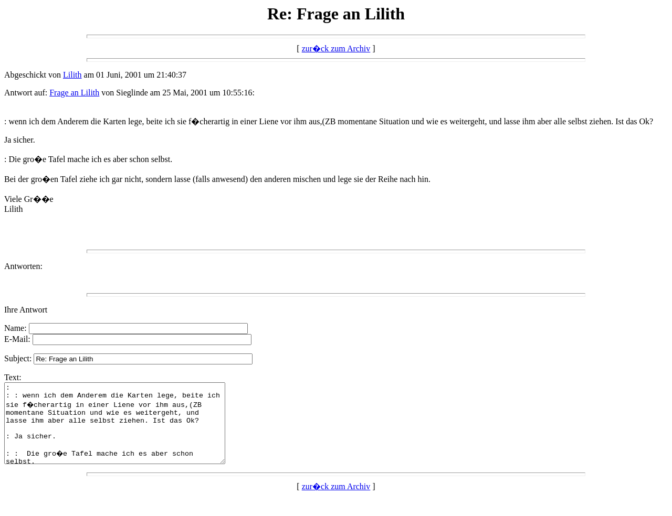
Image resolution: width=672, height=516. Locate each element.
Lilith (72, 74)
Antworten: (23, 266)
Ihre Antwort (25, 309)
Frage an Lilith (74, 92)
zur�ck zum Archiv (336, 48)
